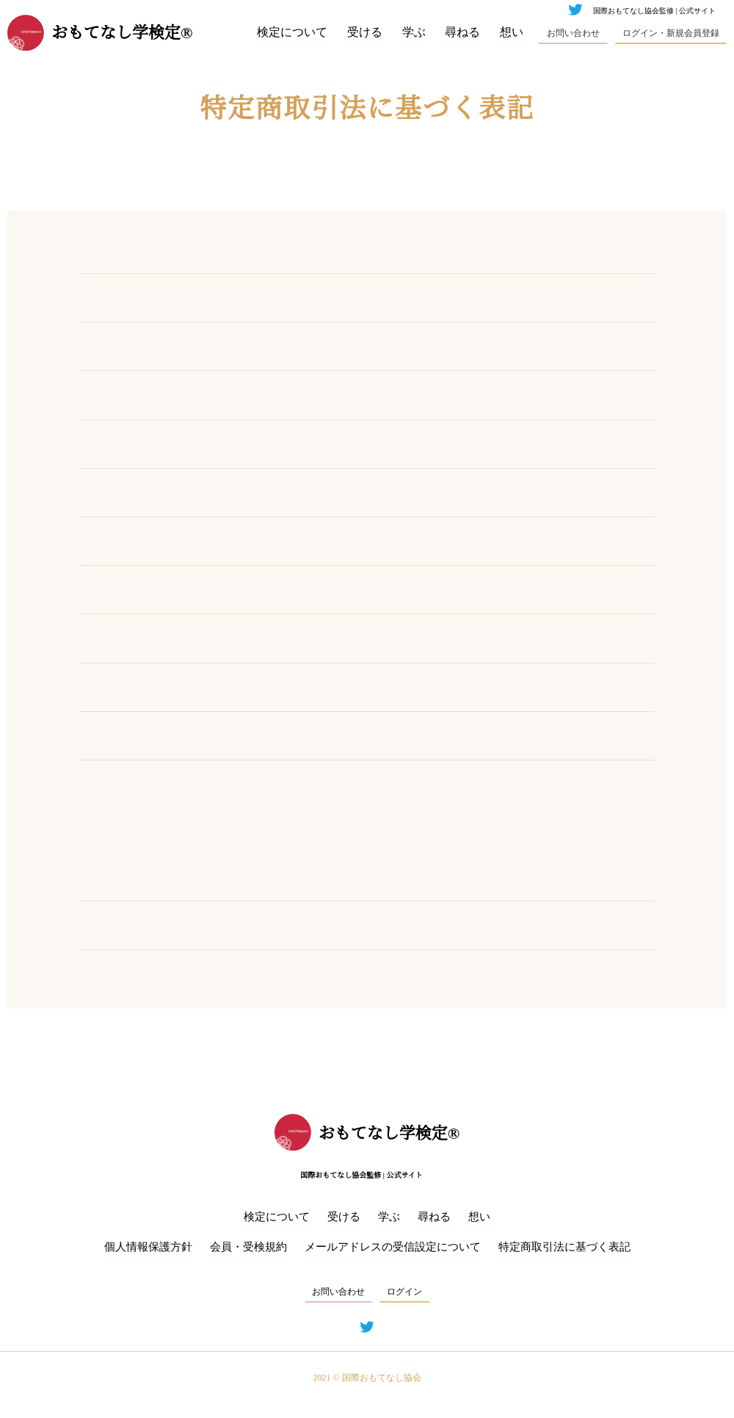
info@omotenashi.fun (313, 492)
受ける (364, 32)
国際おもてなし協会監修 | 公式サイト (654, 11)
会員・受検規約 (248, 1247)
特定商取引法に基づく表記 (564, 1247)
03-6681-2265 (293, 394)
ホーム (49, 174)
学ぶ (414, 32)
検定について (292, 32)
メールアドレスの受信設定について (393, 1247)
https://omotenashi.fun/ (318, 540)
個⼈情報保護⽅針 (148, 1247)
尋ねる (463, 32)
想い (512, 32)
